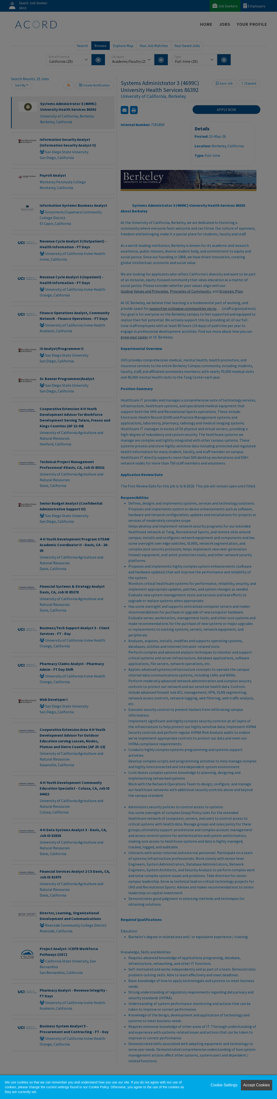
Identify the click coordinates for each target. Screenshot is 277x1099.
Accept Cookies (256, 1085)
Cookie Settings (224, 1085)
